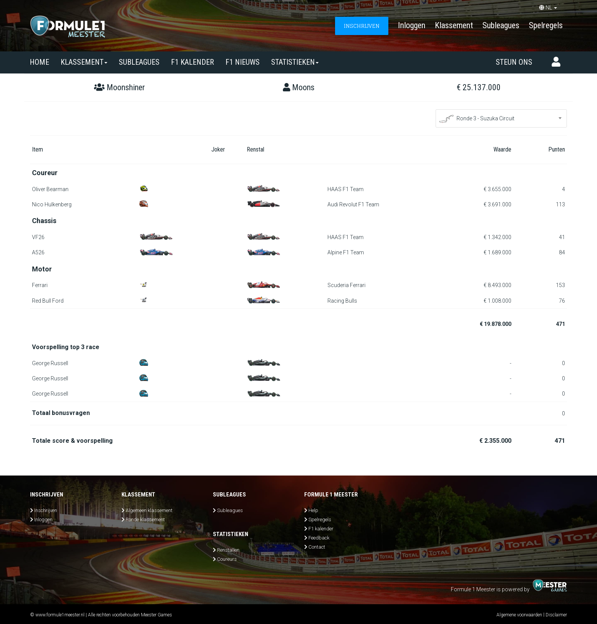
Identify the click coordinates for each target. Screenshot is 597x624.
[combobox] (501, 118)
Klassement (454, 25)
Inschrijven (45, 510)
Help (313, 510)
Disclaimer (556, 615)
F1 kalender (192, 62)
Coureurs (227, 559)
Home (39, 62)
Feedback (318, 538)
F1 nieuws (242, 62)
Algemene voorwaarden (519, 615)
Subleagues (500, 25)
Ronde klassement (145, 519)
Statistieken (295, 62)
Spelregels (546, 25)
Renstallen (228, 550)
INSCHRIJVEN (362, 25)
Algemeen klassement (149, 510)
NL (548, 8)
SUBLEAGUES (139, 62)
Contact (316, 547)
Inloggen (411, 25)
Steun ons (514, 62)
